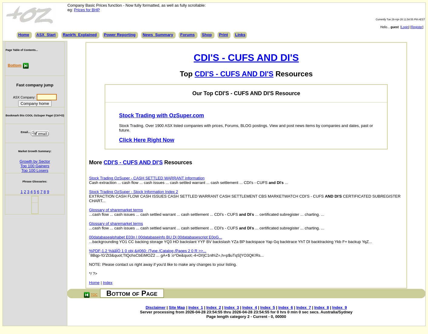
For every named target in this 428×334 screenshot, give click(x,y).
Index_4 (249, 307)
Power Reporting (120, 34)
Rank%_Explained (80, 34)
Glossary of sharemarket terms (116, 210)
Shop (207, 34)
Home (23, 34)
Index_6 (285, 307)
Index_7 (303, 307)
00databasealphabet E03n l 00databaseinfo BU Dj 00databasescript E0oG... (155, 237)
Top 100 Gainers (34, 166)
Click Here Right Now (146, 140)
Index (108, 282)
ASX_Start (46, 34)
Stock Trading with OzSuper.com (161, 115)
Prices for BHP (87, 10)
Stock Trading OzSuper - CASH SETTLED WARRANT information (147, 178)
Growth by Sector (35, 161)
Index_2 (213, 307)
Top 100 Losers (34, 170)
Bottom (15, 65)
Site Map (177, 307)
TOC (94, 294)
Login (405, 27)
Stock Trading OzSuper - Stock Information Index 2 (133, 191)
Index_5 (267, 307)
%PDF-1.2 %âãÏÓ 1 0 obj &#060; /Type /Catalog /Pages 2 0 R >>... (148, 251)
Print (223, 34)
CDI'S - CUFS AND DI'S (246, 57)
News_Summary (158, 34)
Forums (187, 34)
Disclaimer (156, 307)
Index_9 (339, 307)
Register (416, 27)
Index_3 (231, 307)
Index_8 (321, 307)
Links (240, 34)
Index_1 (195, 307)
